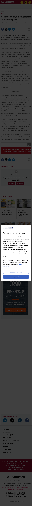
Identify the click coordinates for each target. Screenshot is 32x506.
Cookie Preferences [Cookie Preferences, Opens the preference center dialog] (16, 272)
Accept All (16, 277)
